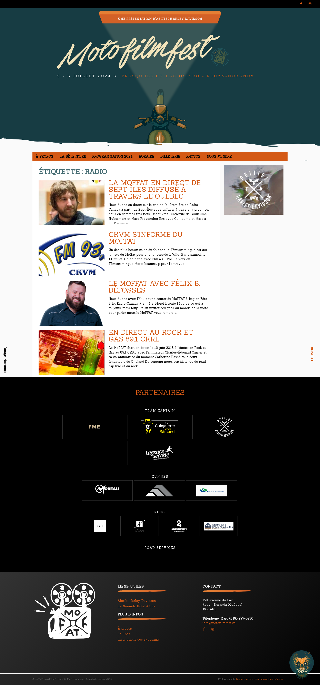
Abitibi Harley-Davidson (137, 601)
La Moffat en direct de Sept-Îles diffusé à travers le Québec (155, 189)
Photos (193, 156)
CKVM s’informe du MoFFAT (146, 237)
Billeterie (170, 156)
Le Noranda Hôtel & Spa (136, 606)
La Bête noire (72, 156)
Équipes (124, 634)
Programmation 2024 (112, 156)
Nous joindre (219, 156)
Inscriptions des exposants (139, 639)
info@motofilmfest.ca (219, 623)
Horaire (146, 156)
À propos (44, 156)
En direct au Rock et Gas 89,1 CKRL (151, 335)
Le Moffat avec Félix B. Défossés (154, 286)
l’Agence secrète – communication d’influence (259, 679)
